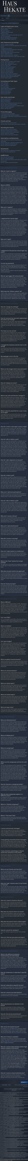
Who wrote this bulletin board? (7, 157)
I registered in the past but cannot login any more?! (12, 35)
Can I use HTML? (4, 84)
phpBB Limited (11, 1029)
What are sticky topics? (6, 91)
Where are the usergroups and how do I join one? (11, 103)
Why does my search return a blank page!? (10, 132)
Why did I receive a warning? (7, 72)
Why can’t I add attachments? (7, 71)
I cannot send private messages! (8, 113)
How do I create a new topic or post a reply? (10, 61)
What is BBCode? (4, 83)
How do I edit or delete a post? (7, 62)
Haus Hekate (4, 15)
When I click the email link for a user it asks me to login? (13, 56)
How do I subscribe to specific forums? (9, 144)
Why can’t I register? (5, 31)
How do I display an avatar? (7, 53)
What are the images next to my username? (10, 52)
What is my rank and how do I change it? (9, 55)
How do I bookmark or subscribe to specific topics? (12, 142)
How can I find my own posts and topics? (9, 134)
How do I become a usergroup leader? (9, 104)
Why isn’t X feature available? (7, 158)
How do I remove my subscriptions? (8, 145)
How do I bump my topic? (6, 77)
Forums (9, 16)
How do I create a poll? (6, 65)
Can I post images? (5, 87)
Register (7, 18)
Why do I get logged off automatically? (9, 37)
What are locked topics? (6, 92)
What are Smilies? (5, 85)
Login (2, 18)
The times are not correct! (6, 48)
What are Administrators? (6, 99)
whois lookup (15, 1054)
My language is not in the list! (7, 51)
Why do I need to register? (6, 28)
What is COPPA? (4, 29)
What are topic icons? (5, 93)
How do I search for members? (7, 133)
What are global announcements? (8, 88)
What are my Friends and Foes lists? (9, 122)
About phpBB (17, 1032)
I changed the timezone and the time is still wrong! (11, 49)
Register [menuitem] (27, 16)
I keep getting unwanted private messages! (10, 115)
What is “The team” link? (6, 108)
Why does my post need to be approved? (9, 76)
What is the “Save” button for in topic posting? (10, 75)
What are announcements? (6, 89)
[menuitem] (17, 1084)
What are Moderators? (5, 100)
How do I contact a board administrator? (9, 162)
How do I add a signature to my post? (9, 64)
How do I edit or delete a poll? (7, 68)
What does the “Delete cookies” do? (8, 39)
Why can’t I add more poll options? (8, 67)
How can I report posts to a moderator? (9, 73)
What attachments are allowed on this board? (10, 150)
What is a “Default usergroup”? (7, 107)
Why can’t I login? (4, 33)
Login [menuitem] (25, 16)
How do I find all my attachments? (8, 151)
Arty (15, 1090)
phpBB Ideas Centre (8, 1041)
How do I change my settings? (7, 44)
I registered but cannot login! (7, 32)
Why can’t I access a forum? (7, 69)
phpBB (3, 364)
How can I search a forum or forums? (9, 129)
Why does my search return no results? (9, 130)
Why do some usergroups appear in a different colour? (12, 105)
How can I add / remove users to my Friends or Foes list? (13, 124)
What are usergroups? (5, 101)
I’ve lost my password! (5, 36)
